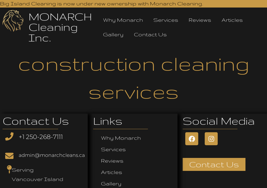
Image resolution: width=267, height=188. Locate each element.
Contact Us (150, 34)
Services (165, 20)
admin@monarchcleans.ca (52, 155)
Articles (232, 20)
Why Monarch (123, 20)
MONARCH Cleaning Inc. (60, 27)
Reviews (200, 20)
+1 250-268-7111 (41, 137)
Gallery (113, 34)
